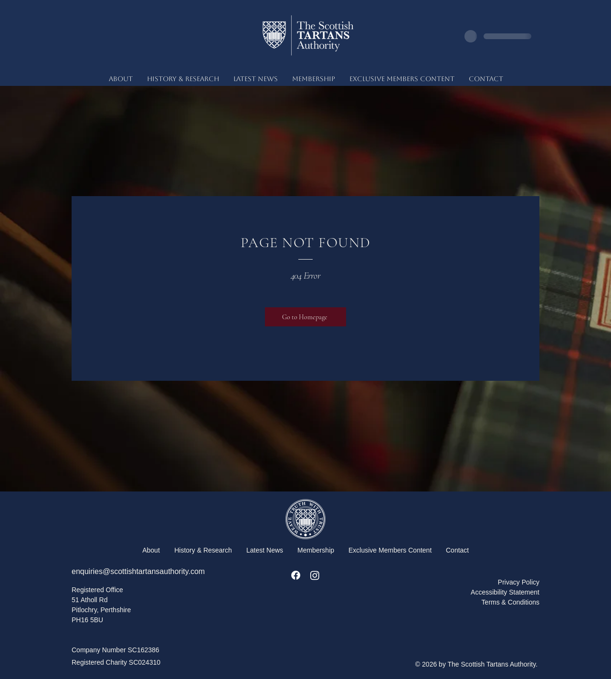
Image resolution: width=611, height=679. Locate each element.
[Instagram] (315, 575)
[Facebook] (296, 575)
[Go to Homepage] (305, 316)
